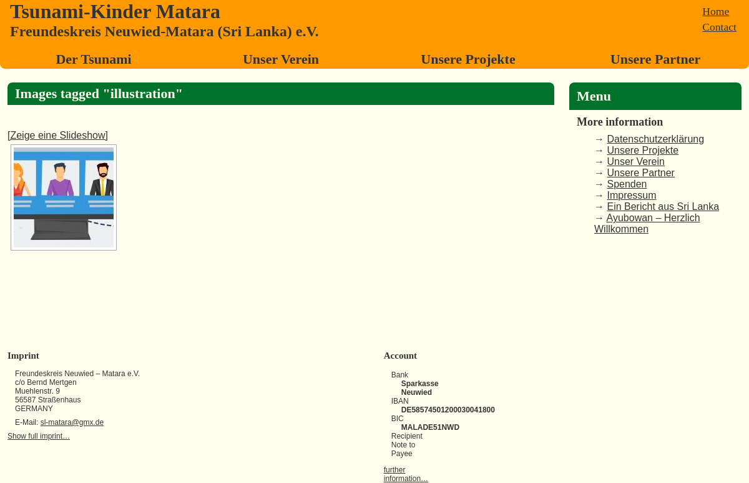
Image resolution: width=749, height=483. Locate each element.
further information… (406, 474)
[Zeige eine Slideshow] (57, 135)
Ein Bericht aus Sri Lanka (663, 206)
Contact (719, 27)
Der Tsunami (93, 59)
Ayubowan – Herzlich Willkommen (647, 223)
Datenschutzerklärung (655, 139)
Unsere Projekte (468, 59)
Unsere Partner (655, 59)
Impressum (631, 195)
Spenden (627, 184)
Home (715, 11)
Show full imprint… (38, 436)
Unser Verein (281, 59)
